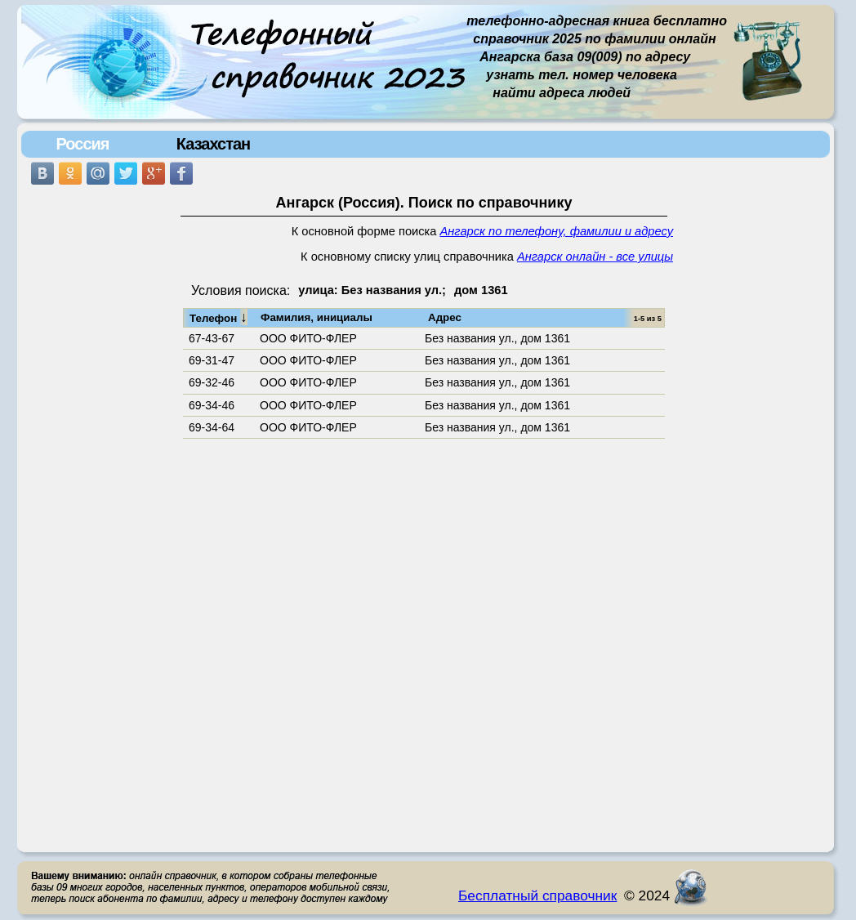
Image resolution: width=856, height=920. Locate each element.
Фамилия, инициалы (316, 317)
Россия (82, 144)
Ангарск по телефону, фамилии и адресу (556, 231)
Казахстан (213, 144)
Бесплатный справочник (537, 895)
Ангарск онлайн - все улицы (595, 256)
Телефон (218, 317)
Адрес (444, 317)
